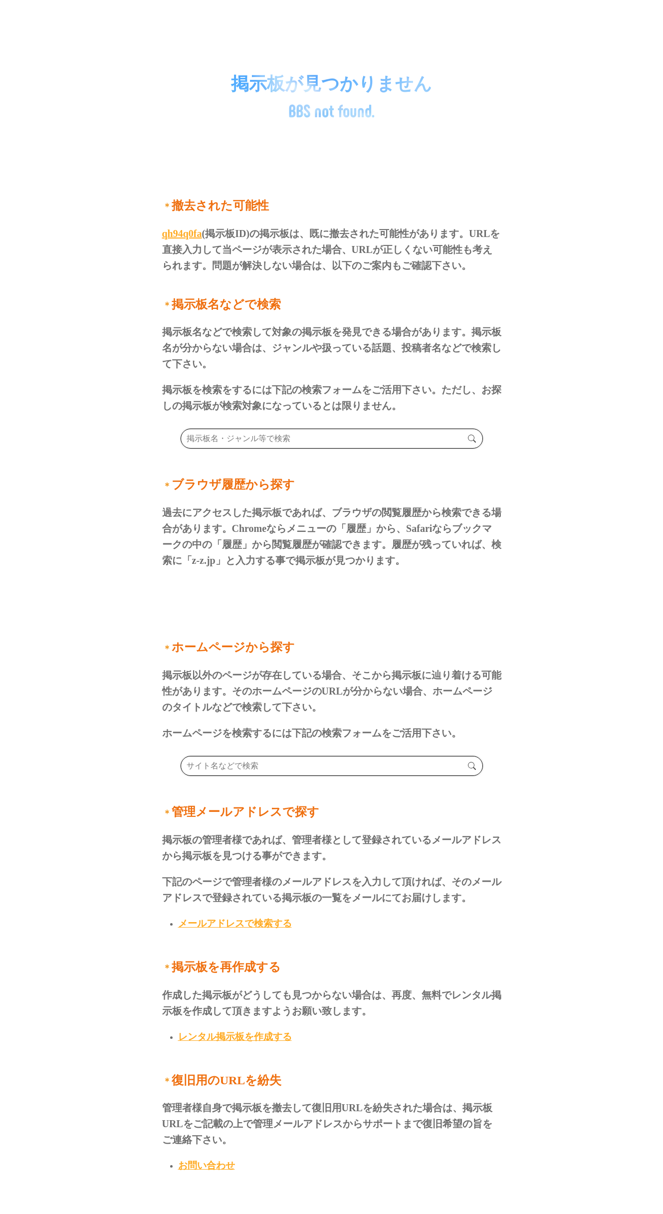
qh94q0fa (182, 233)
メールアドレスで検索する (235, 923)
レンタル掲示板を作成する (235, 1036)
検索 (472, 438)
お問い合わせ (206, 1165)
